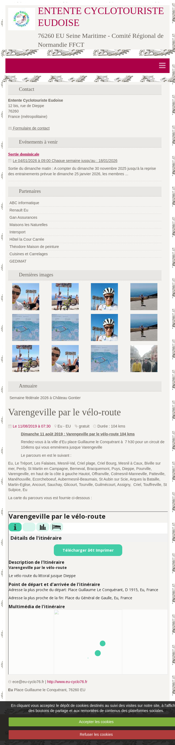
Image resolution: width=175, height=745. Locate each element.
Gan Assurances (23, 217)
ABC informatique (24, 203)
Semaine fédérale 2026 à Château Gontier (45, 398)
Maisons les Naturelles (28, 225)
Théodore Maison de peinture (34, 246)
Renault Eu (18, 210)
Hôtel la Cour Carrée (26, 239)
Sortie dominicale (23, 154)
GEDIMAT (18, 261)
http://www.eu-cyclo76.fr (67, 682)
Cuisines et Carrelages (28, 254)
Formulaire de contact (28, 128)
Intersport (17, 232)
